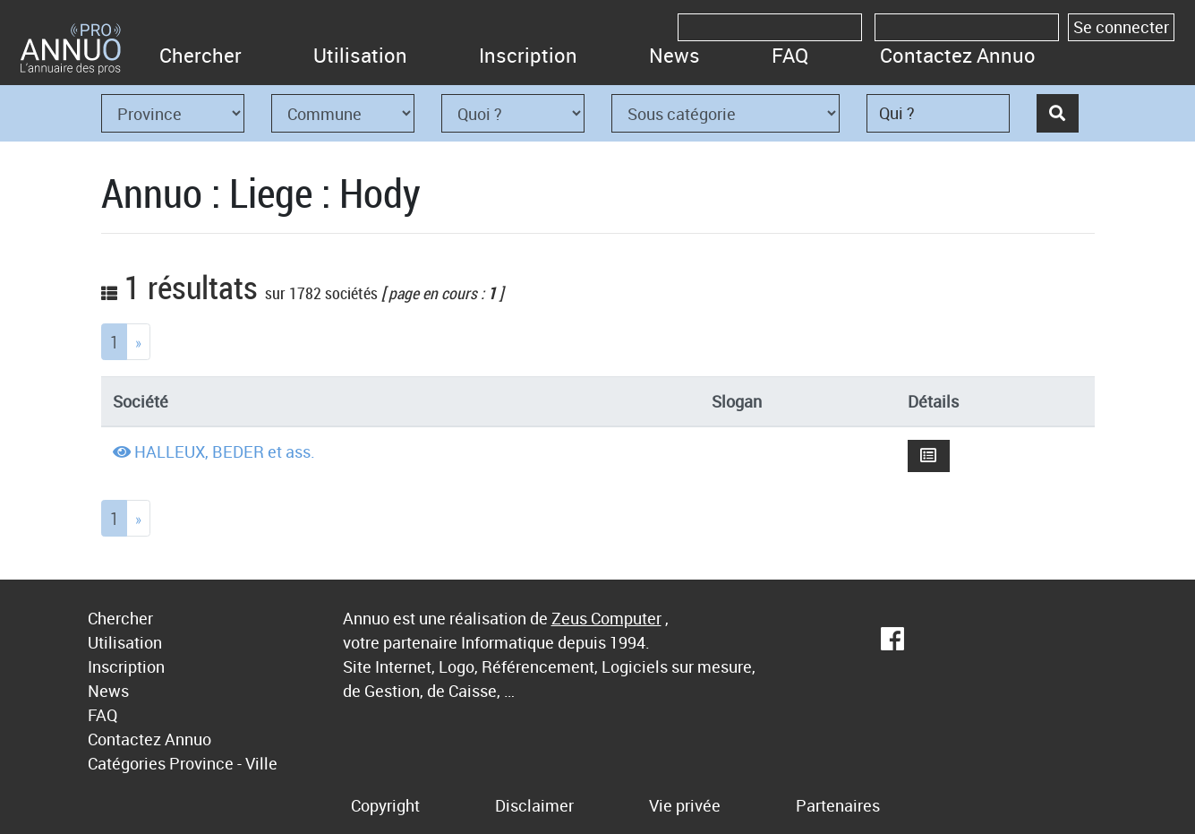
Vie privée (685, 805)
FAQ (790, 55)
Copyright (385, 805)
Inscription (528, 55)
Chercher (200, 55)
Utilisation (360, 55)
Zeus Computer (606, 618)
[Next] (138, 341)
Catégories (127, 763)
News (674, 55)
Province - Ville (223, 763)
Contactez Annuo (958, 55)
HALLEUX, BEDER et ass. (224, 451)
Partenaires (838, 805)
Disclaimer (534, 805)
